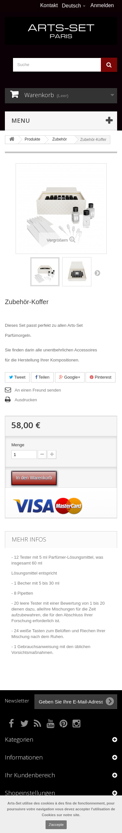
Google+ (69, 377)
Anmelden (102, 5)
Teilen (42, 377)
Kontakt (49, 5)
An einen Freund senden (38, 390)
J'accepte (55, 825)
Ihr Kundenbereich (30, 775)
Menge (17, 444)
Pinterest (100, 377)
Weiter (97, 272)
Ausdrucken (26, 399)
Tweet (17, 377)
